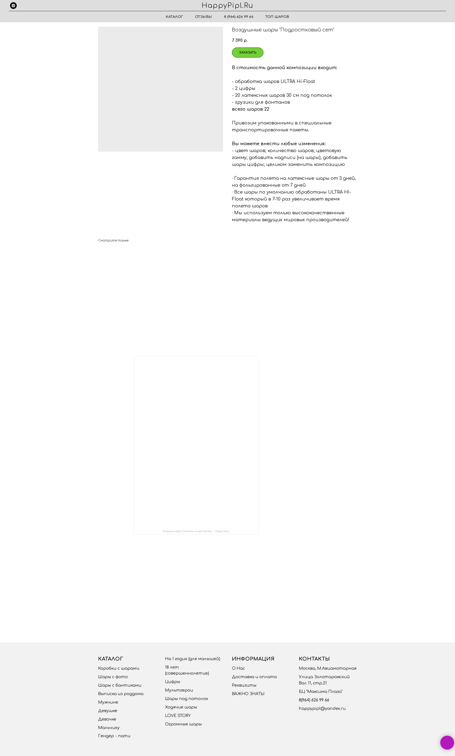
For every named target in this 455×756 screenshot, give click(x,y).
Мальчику (109, 727)
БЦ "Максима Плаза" (321, 691)
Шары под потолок (186, 698)
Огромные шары (183, 724)
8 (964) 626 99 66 (239, 17)
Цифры (172, 682)
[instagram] (13, 5)
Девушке (107, 710)
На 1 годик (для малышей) (192, 659)
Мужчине (108, 702)
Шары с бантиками (119, 685)
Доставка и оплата (254, 677)
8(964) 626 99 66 (314, 700)
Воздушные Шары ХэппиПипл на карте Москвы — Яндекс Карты (196, 531)
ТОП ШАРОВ (277, 17)
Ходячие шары (181, 707)
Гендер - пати (114, 736)
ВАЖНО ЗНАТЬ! (248, 694)
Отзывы (203, 17)
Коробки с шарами (118, 668)
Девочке (107, 719)
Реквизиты (244, 685)
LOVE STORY (178, 715)
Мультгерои (179, 690)
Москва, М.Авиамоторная (328, 668)
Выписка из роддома (120, 694)
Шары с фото (113, 677)
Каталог (174, 17)
